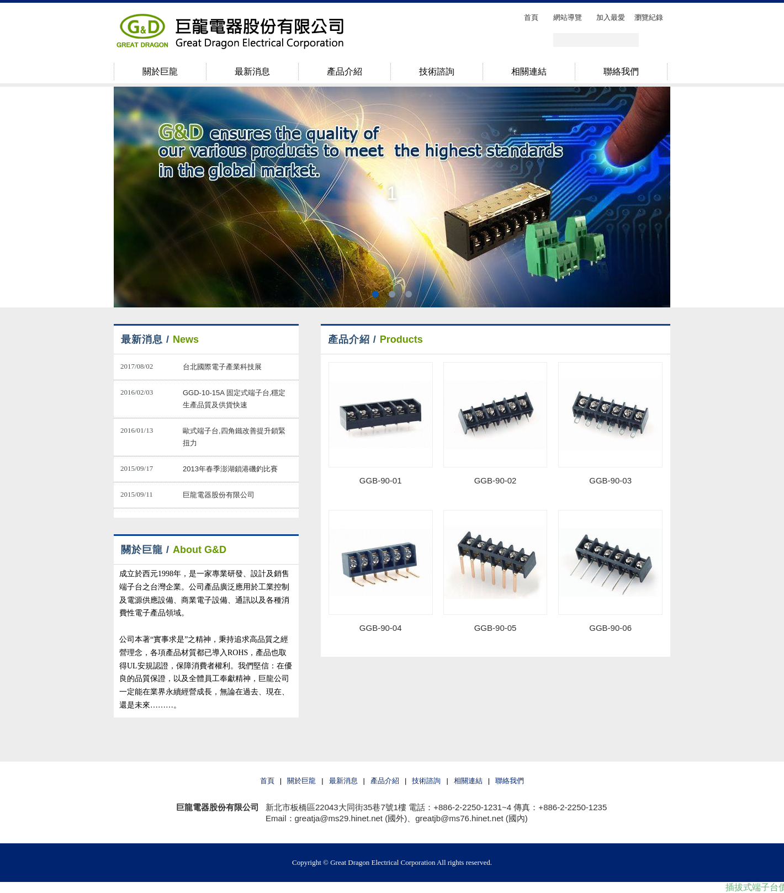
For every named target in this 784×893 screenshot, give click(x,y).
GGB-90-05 (495, 627)
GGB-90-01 (380, 480)
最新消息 (343, 781)
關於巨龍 (301, 781)
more (641, 340)
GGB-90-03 (610, 480)
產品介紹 (384, 781)
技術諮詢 (426, 781)
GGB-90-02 (495, 480)
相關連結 (468, 781)
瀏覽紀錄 (648, 17)
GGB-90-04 (380, 627)
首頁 (267, 781)
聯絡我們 (509, 781)
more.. (269, 340)
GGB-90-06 (610, 627)
